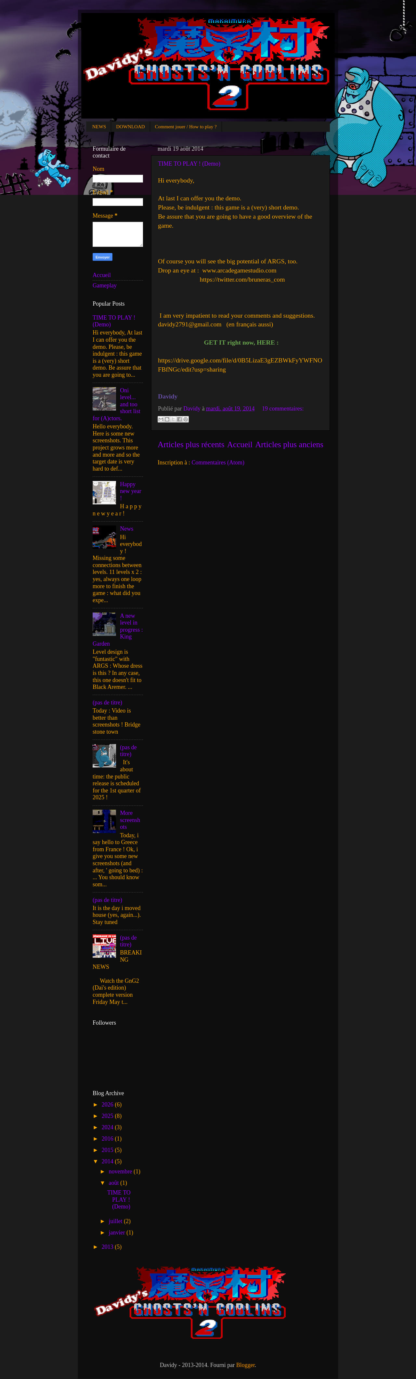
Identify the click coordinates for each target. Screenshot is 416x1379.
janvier (117, 1232)
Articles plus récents (191, 444)
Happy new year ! (130, 491)
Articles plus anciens (289, 444)
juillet (116, 1221)
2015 (108, 1150)
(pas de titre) (107, 702)
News (126, 528)
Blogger (245, 1365)
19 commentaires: (283, 408)
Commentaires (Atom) (217, 462)
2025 (108, 1116)
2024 (108, 1127)
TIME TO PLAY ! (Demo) (189, 163)
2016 (108, 1138)
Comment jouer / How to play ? (186, 126)
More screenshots (130, 820)
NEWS (99, 126)
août (114, 1183)
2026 (108, 1104)
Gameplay (105, 285)
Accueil (240, 444)
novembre (121, 1171)
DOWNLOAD (130, 126)
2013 (108, 1247)
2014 (108, 1161)
